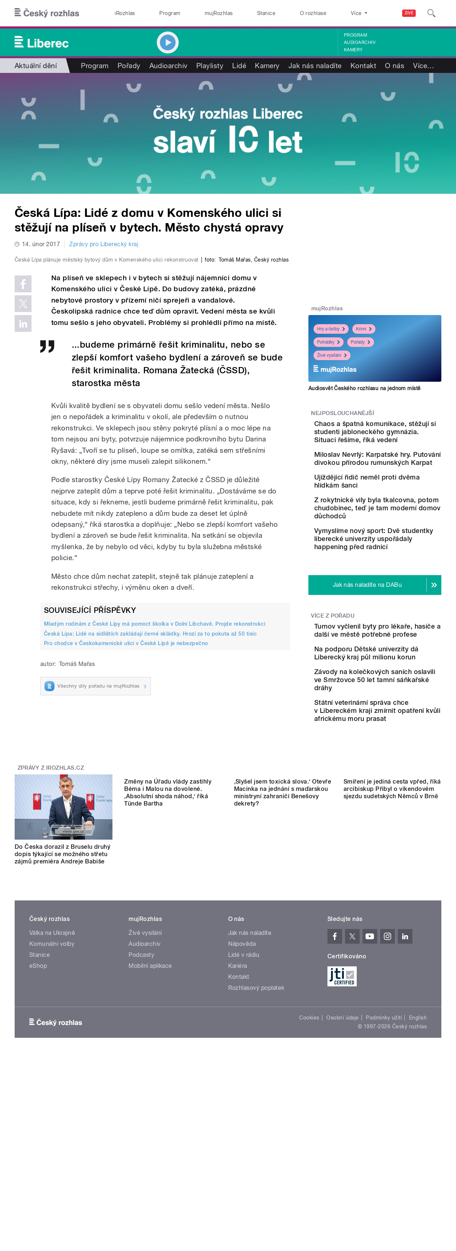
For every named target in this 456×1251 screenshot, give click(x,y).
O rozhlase (313, 13)
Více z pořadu (333, 674)
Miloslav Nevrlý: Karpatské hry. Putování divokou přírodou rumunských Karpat (397, 483)
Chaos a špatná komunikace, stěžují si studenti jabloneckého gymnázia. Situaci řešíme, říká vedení (396, 440)
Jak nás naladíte (315, 66)
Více (423, 66)
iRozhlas (125, 13)
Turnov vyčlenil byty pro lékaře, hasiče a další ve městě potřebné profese (393, 693)
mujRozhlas (219, 13)
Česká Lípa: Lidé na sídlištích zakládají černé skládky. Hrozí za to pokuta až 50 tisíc (150, 788)
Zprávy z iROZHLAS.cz (51, 882)
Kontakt (363, 66)
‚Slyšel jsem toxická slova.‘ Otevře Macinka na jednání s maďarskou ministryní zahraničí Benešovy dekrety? (282, 972)
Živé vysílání (332, 355)
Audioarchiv (359, 42)
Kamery (353, 49)
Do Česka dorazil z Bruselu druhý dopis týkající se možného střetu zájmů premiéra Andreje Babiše (62, 969)
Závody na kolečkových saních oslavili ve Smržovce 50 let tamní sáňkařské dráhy (392, 764)
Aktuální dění (36, 66)
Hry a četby (331, 329)
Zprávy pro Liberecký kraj (103, 244)
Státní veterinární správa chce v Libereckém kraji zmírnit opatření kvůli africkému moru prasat (393, 802)
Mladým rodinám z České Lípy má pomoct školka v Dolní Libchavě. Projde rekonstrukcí (154, 779)
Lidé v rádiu (244, 1077)
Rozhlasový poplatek (256, 1110)
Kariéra (237, 1088)
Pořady (129, 66)
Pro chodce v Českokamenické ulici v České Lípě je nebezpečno (126, 798)
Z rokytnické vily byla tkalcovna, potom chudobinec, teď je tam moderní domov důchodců (397, 555)
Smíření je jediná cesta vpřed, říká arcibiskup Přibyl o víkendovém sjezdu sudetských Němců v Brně (392, 969)
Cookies (309, 1140)
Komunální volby (51, 1066)
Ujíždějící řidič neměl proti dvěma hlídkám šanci (396, 513)
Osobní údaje (342, 1140)
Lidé (239, 66)
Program (169, 13)
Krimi (364, 329)
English (418, 1140)
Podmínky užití (384, 1140)
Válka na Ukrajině (52, 1055)
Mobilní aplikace (150, 1088)
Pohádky (328, 342)
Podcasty (141, 1077)
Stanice (266, 13)
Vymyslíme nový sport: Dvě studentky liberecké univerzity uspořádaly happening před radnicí (398, 594)
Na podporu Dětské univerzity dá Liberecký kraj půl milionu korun (391, 727)
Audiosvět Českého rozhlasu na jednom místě (364, 388)
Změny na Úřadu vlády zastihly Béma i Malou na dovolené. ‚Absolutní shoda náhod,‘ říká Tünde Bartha (167, 972)
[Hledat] (431, 13)
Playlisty (209, 66)
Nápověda (242, 1066)
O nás (394, 66)
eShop (38, 1088)
